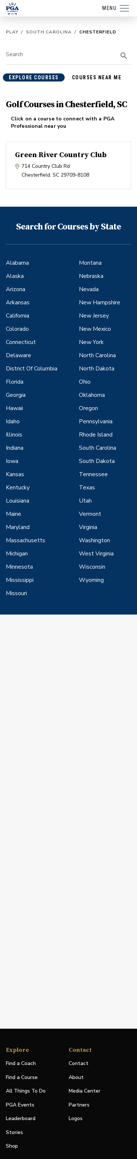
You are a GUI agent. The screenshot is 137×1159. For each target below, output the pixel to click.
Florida (14, 382)
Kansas (15, 474)
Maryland (18, 527)
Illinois (14, 435)
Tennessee (93, 474)
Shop (12, 1146)
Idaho (13, 421)
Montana (90, 263)
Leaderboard (20, 1118)
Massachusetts (25, 540)
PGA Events (20, 1104)
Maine (13, 514)
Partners (79, 1104)
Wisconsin (92, 567)
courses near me (97, 77)
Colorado (17, 329)
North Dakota (96, 369)
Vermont (90, 514)
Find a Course (22, 1077)
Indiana (14, 448)
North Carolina (97, 355)
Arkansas (18, 302)
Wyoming (91, 580)
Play (12, 32)
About (76, 1077)
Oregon (88, 408)
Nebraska (91, 276)
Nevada (89, 289)
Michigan (17, 554)
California (17, 316)
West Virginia (96, 554)
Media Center (84, 1091)
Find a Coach (21, 1063)
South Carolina (49, 32)
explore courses (34, 77)
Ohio (85, 382)
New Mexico (95, 329)
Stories (14, 1132)
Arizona (15, 289)
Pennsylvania (96, 421)
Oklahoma (92, 395)
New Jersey (94, 316)
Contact (78, 1063)
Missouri (16, 593)
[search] (124, 55)
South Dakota (97, 461)
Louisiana (17, 501)
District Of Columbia (31, 369)
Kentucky (18, 487)
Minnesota (19, 567)
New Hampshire (99, 302)
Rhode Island (96, 435)
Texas (87, 487)
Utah (85, 501)
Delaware (18, 355)
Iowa (12, 461)
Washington (94, 540)
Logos (76, 1118)
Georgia (16, 395)
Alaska (15, 276)
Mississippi (20, 580)
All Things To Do (26, 1090)
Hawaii (14, 408)
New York (91, 342)
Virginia (88, 527)
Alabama (17, 263)
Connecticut (21, 342)
